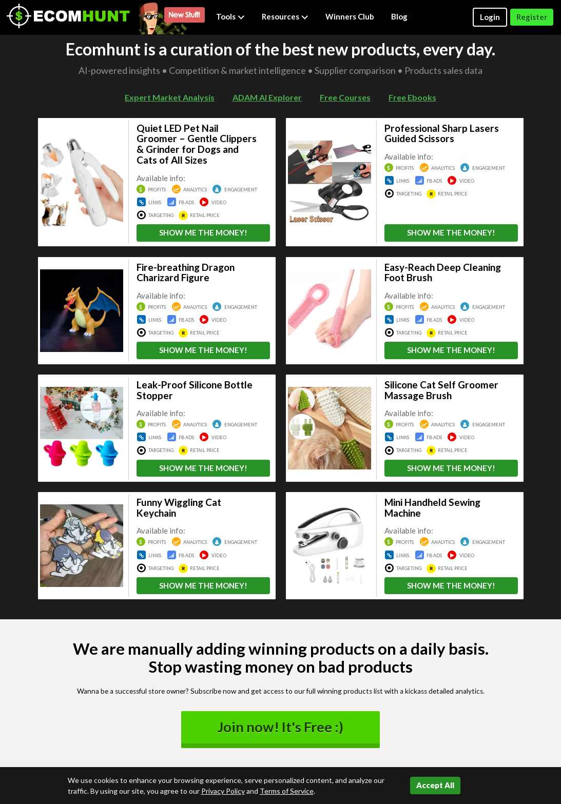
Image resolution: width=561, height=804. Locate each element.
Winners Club (349, 16)
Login (490, 17)
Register (531, 17)
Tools (230, 16)
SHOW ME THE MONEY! (203, 232)
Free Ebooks (412, 97)
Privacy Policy (223, 791)
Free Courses (345, 97)
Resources (285, 16)
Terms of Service (287, 791)
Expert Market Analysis (170, 97)
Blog (399, 16)
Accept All (435, 785)
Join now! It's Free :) (280, 726)
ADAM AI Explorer (267, 97)
